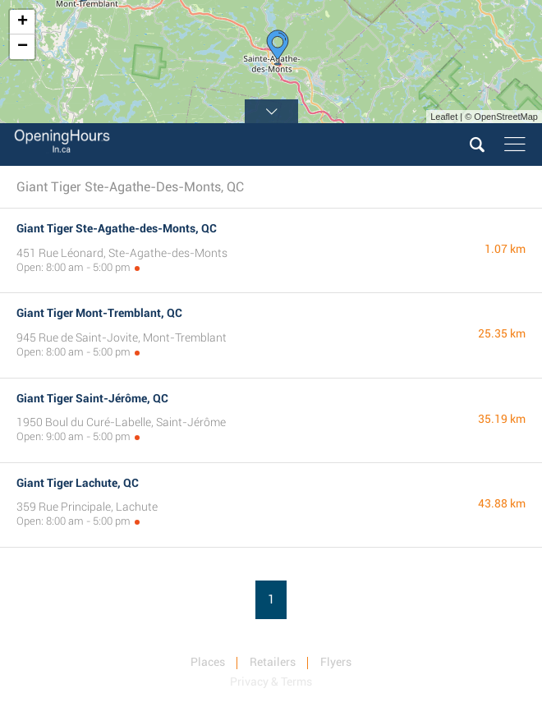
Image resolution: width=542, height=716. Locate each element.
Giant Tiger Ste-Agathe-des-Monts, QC (116, 228)
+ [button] (22, 22)
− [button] (22, 46)
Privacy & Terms (271, 681)
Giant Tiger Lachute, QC (77, 482)
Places (208, 661)
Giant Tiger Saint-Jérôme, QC (92, 398)
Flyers (335, 661)
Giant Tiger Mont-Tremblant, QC (99, 312)
